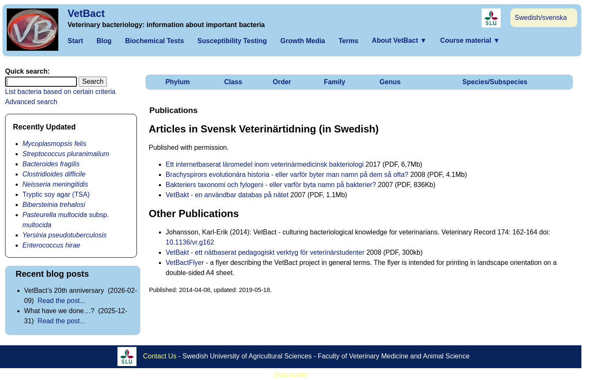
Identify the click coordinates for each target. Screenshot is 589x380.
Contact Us (160, 356)
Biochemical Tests (154, 40)
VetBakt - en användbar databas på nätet (227, 194)
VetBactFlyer (185, 262)
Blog (104, 40)
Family (334, 81)
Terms (348, 40)
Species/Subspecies (494, 81)
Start (75, 40)
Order (282, 81)
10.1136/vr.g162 (190, 242)
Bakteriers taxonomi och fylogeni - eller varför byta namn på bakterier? (271, 184)
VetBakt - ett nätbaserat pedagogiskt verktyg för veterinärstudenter (265, 252)
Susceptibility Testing (232, 40)
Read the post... (61, 300)
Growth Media (302, 40)
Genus (390, 81)
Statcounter (290, 374)
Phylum (177, 81)
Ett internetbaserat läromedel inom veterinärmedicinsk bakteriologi (265, 164)
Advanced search (31, 101)
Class (233, 81)
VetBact (86, 13)
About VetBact (399, 40)
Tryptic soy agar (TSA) (56, 194)
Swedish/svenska (541, 17)
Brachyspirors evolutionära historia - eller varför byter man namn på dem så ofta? (287, 174)
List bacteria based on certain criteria (60, 91)
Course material (470, 40)
